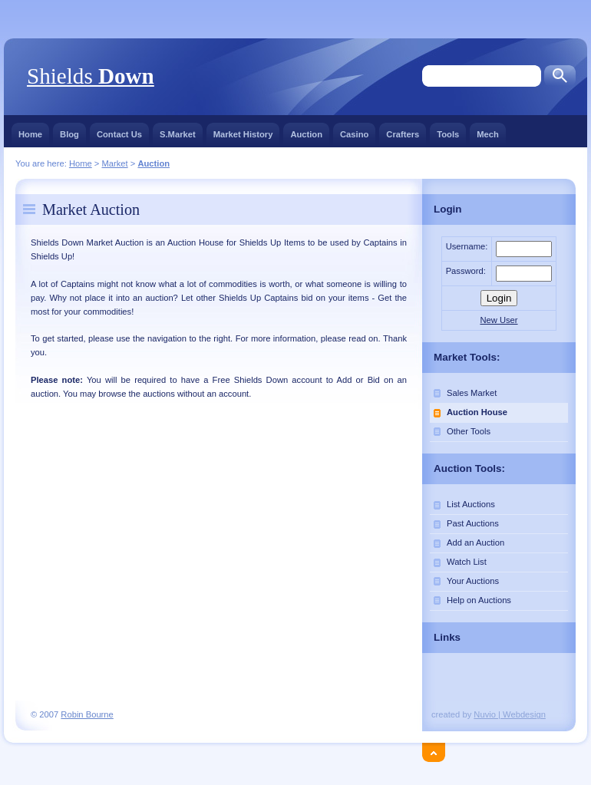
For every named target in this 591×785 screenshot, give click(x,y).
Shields (90, 76)
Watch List (467, 561)
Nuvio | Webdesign (510, 714)
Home (30, 131)
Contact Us (119, 131)
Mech (488, 131)
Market (114, 163)
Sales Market (472, 392)
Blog (69, 131)
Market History (243, 131)
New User (498, 320)
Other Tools (468, 431)
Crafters (402, 131)
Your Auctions (473, 580)
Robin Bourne (87, 714)
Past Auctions (473, 523)
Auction (306, 131)
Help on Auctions (479, 600)
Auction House (477, 412)
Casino (354, 131)
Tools (448, 131)
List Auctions (471, 504)
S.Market (178, 131)
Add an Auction (475, 542)
